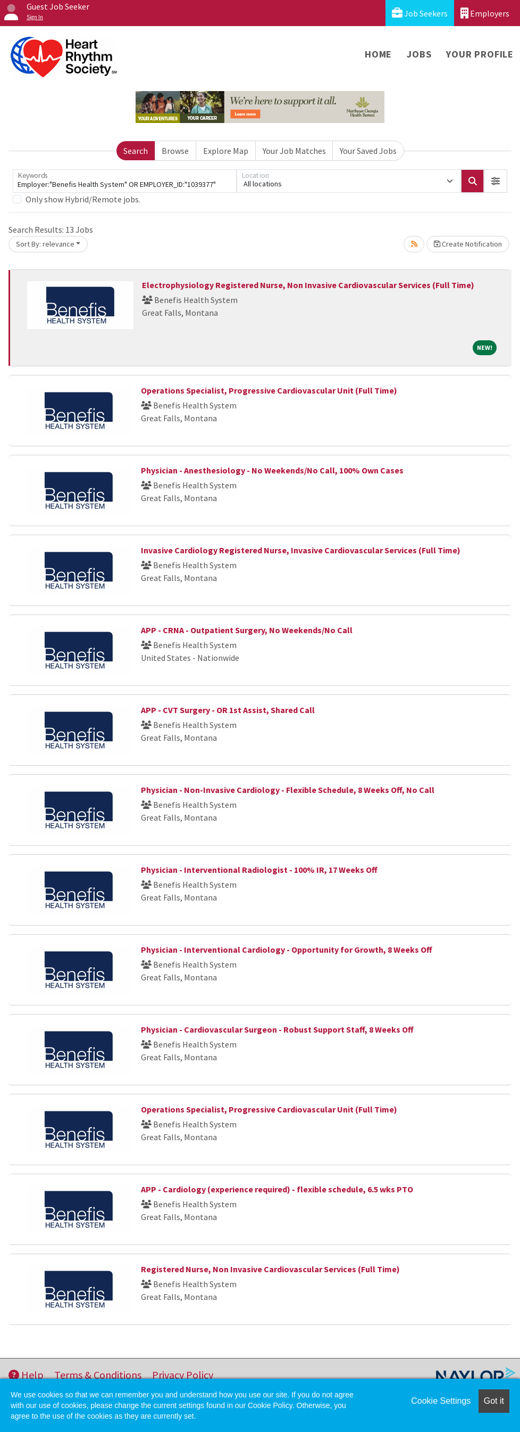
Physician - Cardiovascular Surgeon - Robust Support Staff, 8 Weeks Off (277, 1029)
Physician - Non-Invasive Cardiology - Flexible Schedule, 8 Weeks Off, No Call (287, 789)
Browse (175, 150)
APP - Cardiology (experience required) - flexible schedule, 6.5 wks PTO (277, 1189)
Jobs (419, 54)
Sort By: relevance (45, 244)
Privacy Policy (182, 1374)
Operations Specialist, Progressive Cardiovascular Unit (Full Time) (269, 390)
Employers (484, 13)
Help (26, 1374)
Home (378, 54)
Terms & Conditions (97, 1374)
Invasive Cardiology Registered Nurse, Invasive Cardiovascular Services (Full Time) (300, 550)
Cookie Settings (441, 1400)
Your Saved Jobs (368, 150)
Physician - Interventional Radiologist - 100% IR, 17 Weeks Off (259, 869)
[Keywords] (125, 181)
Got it (494, 1400)
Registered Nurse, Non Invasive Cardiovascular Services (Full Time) (270, 1269)
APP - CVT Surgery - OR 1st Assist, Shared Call (228, 710)
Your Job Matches (294, 150)
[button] (495, 181)
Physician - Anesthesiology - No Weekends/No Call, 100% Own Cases (272, 470)
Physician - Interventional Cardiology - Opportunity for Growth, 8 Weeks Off (286, 949)
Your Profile (480, 54)
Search (135, 150)
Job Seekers (420, 13)
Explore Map (225, 150)
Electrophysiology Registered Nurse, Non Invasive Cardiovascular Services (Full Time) (308, 285)
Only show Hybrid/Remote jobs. (83, 199)
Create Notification (468, 244)
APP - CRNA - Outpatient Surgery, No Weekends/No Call (247, 630)
